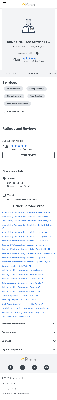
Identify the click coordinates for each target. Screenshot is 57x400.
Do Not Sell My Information (15, 393)
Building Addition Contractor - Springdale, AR (23, 291)
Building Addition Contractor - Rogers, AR (21, 287)
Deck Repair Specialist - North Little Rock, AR (22, 304)
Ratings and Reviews (19, 128)
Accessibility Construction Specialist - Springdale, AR (26, 236)
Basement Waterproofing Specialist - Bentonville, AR (26, 245)
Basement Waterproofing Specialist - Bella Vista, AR (25, 241)
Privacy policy (9, 388)
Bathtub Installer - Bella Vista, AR (16, 266)
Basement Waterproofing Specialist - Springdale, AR (26, 262)
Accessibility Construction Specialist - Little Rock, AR (26, 221)
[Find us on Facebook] (10, 367)
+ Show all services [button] (15, 111)
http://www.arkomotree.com (23, 199)
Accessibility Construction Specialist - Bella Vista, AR (26, 212)
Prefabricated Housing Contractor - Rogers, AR (23, 312)
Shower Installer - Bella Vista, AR (16, 317)
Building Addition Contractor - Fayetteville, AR (23, 283)
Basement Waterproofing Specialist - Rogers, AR (24, 257)
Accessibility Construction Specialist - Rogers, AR (24, 232)
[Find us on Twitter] (34, 367)
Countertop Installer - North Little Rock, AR (21, 295)
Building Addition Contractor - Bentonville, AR (23, 274)
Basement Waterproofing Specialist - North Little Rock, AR (28, 253)
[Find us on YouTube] (46, 367)
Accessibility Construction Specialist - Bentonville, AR (26, 216)
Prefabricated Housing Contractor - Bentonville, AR (25, 308)
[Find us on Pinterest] (22, 367)
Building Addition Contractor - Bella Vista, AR (22, 270)
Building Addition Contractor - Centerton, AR (22, 279)
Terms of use (8, 383)
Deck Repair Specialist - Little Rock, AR (19, 300)
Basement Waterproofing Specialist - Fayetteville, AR (26, 249)
